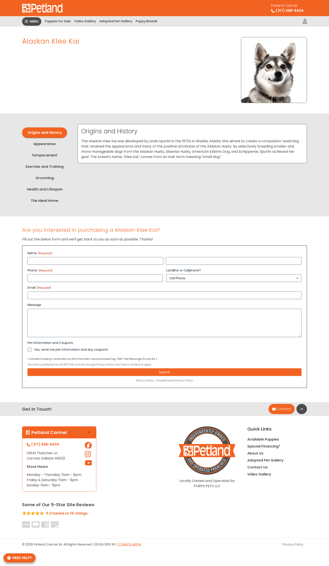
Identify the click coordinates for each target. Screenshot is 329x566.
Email (39, 287)
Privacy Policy (105, 364)
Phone (40, 270)
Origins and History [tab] (45, 132)
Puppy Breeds (147, 21)
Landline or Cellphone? (183, 270)
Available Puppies (263, 439)
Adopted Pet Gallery (115, 21)
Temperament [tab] (44, 155)
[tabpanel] (192, 143)
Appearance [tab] (44, 143)
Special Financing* (263, 446)
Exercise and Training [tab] (45, 166)
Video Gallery (85, 21)
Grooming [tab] (45, 177)
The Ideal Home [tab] (44, 200)
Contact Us (257, 467)
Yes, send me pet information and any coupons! (71, 349)
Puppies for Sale (58, 21)
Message (34, 305)
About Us (255, 453)
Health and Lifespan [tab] (44, 189)
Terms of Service (132, 364)
